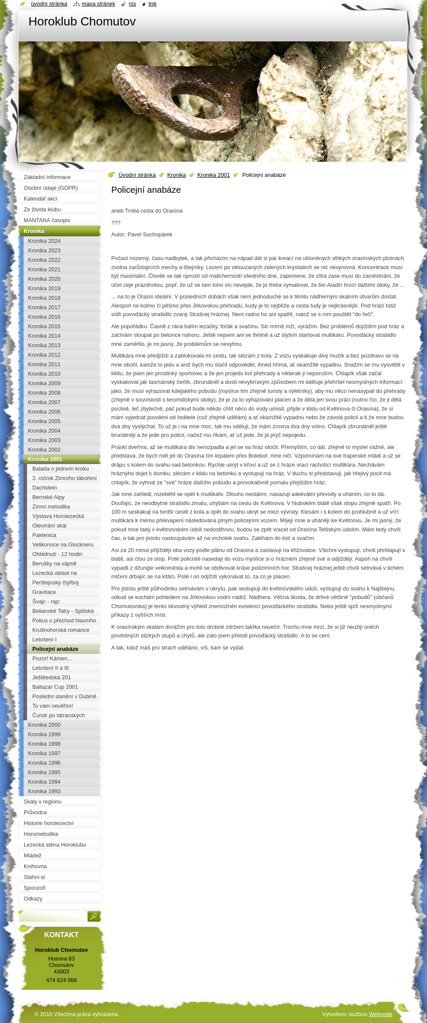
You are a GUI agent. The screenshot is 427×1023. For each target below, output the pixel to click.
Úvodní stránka (137, 175)
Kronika (176, 175)
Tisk (152, 3)
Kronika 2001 (214, 175)
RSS (132, 3)
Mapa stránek (99, 3)
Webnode (380, 1014)
